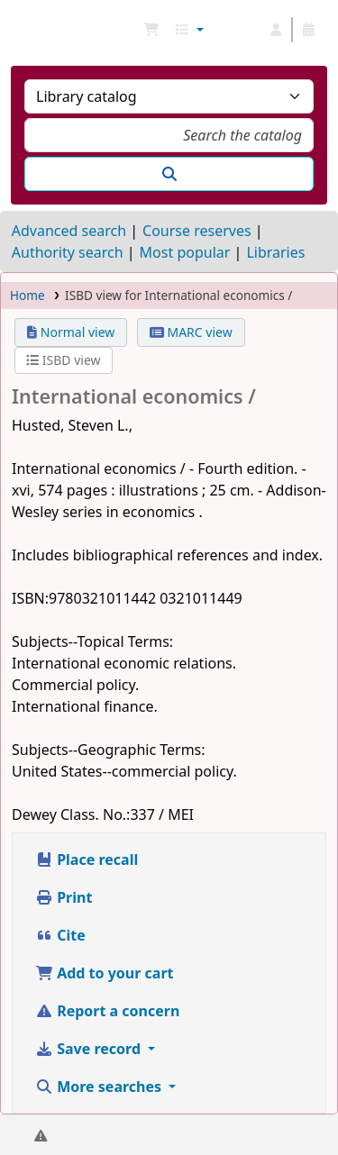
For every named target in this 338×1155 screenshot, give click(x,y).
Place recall (86, 859)
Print (63, 897)
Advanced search (69, 231)
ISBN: (30, 598)
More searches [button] (100, 1086)
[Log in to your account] (275, 30)
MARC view (191, 332)
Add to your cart (104, 973)
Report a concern (107, 1011)
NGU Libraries (20, 29)
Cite (60, 935)
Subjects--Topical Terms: (92, 641)
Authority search (67, 252)
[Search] (169, 174)
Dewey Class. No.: (71, 814)
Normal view (70, 332)
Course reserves (196, 231)
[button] (151, 30)
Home (27, 295)
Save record (89, 1049)
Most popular (185, 252)
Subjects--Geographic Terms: (109, 749)
